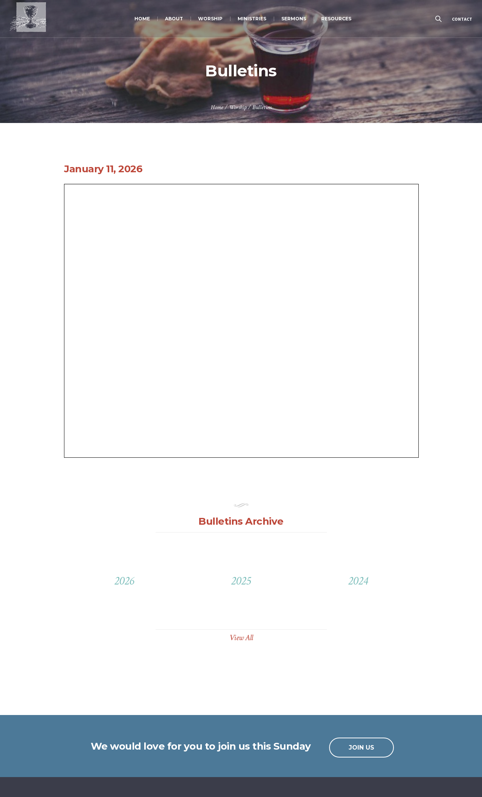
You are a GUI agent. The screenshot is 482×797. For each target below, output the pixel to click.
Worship (238, 107)
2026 (124, 581)
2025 (241, 581)
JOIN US (361, 747)
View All (241, 637)
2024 (358, 581)
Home (217, 107)
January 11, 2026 (103, 169)
